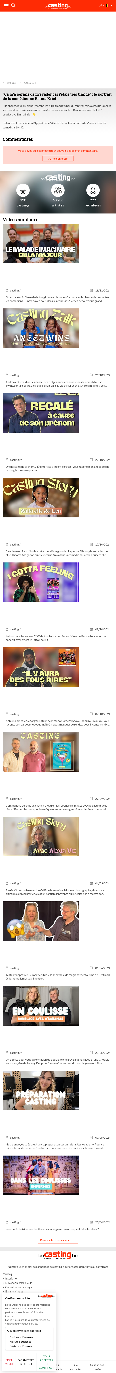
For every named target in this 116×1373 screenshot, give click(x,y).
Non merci (9, 1362)
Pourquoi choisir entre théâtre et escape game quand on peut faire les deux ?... (53, 1229)
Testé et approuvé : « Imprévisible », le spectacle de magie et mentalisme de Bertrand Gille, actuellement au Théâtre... (58, 976)
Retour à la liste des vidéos (56, 1240)
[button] (101, 5)
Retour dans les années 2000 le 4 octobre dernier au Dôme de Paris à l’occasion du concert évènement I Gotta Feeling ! (56, 637)
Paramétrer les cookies (26, 1362)
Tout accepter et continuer (46, 1362)
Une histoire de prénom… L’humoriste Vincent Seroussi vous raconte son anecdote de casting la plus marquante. (57, 468)
